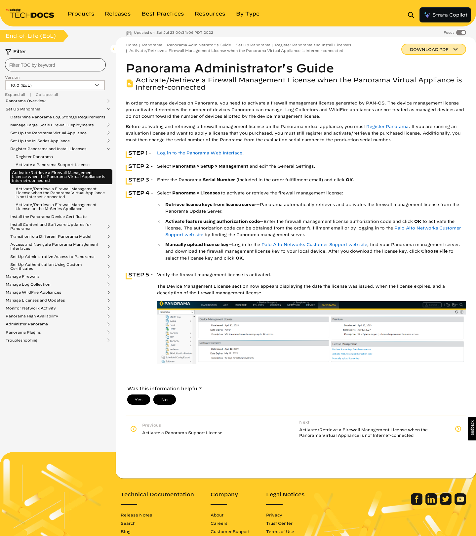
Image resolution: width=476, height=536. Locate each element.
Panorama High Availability (32, 316)
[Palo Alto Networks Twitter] (446, 503)
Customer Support (230, 531)
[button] (472, 428)
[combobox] (55, 64)
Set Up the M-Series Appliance (40, 141)
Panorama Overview (26, 101)
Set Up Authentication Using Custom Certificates (46, 266)
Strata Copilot (445, 15)
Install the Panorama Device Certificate (48, 216)
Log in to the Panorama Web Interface (199, 152)
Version (12, 77)
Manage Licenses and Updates (35, 300)
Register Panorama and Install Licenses (48, 149)
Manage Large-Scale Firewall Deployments (52, 125)
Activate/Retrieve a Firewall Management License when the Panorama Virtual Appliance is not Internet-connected (60, 192)
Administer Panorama (27, 324)
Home (132, 45)
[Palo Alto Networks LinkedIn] (431, 503)
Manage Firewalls (22, 276)
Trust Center (279, 523)
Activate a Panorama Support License (53, 164)
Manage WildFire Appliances (33, 292)
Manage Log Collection (28, 284)
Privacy (274, 515)
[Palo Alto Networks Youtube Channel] (460, 503)
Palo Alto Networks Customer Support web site (314, 244)
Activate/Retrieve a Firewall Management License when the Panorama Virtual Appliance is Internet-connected (58, 176)
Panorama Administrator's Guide (199, 45)
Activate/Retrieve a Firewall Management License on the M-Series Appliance (56, 206)
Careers (219, 523)
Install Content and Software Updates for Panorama (50, 226)
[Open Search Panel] (413, 15)
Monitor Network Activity (31, 308)
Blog (125, 531)
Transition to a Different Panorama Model (50, 236)
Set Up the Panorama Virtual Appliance (48, 133)
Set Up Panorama (23, 109)
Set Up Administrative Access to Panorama (52, 257)
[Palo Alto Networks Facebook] (417, 503)
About (217, 515)
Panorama (152, 45)
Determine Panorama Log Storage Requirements (57, 117)
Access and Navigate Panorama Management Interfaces (54, 246)
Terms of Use (280, 531)
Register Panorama (34, 156)
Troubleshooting (21, 340)
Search (128, 523)
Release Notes (136, 515)
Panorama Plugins (23, 332)
